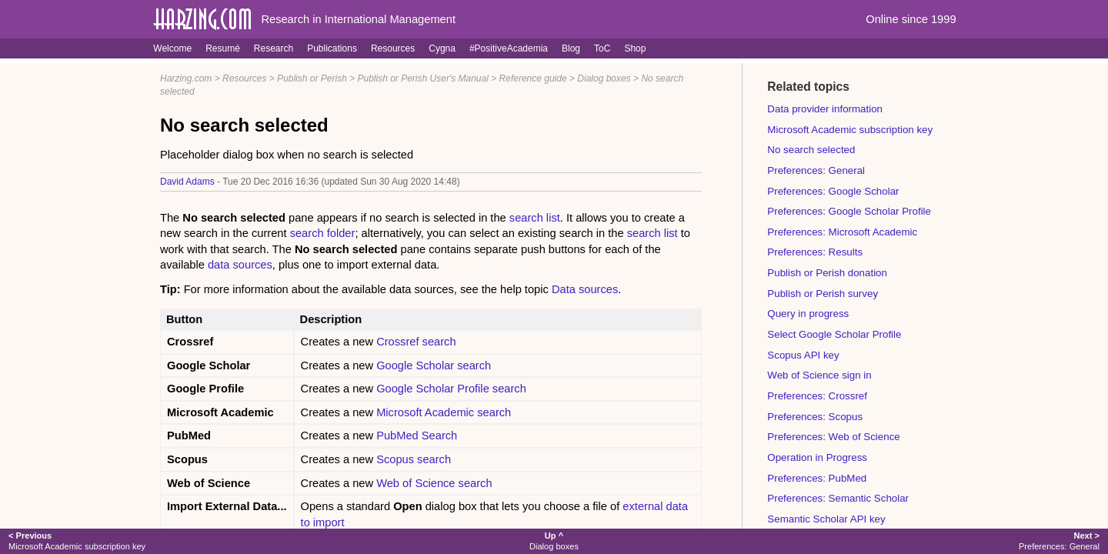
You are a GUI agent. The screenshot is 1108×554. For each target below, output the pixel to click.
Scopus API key (803, 355)
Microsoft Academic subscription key (850, 129)
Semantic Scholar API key (826, 519)
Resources (393, 48)
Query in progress (808, 313)
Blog (571, 48)
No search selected (811, 149)
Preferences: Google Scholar (833, 191)
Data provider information (825, 109)
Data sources (585, 289)
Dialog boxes (603, 78)
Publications (332, 48)
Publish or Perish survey (822, 293)
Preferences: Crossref (817, 396)
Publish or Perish (312, 78)
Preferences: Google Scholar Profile (849, 211)
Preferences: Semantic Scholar (838, 498)
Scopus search (413, 459)
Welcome (172, 48)
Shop (635, 48)
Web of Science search (434, 483)
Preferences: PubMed (816, 478)
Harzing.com (186, 78)
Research (273, 48)
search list (534, 218)
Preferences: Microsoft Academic (842, 232)
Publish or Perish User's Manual (423, 78)
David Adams (187, 181)
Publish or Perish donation (827, 273)
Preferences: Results (815, 252)
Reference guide (533, 78)
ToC (602, 48)
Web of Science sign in (819, 375)
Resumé (222, 48)
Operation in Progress (817, 457)
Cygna (442, 48)
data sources (240, 265)
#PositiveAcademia (508, 48)
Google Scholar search (433, 365)
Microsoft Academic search (443, 412)
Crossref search (416, 341)
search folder (322, 233)
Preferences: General (816, 170)
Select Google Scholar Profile (834, 334)
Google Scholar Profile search (451, 388)
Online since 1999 (911, 19)
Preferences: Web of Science (833, 436)
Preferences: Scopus (815, 416)
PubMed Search (416, 435)
